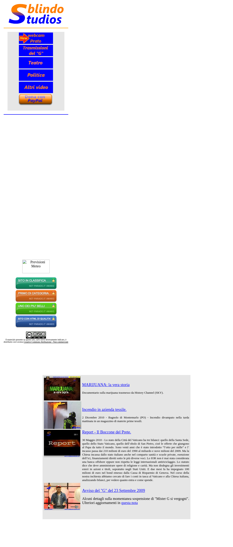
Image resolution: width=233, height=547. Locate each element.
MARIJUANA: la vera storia (105, 384)
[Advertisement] (116, 353)
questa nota (129, 503)
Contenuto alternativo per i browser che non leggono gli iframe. (36, 172)
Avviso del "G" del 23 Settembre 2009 (113, 490)
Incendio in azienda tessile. (104, 409)
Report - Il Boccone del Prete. (106, 432)
